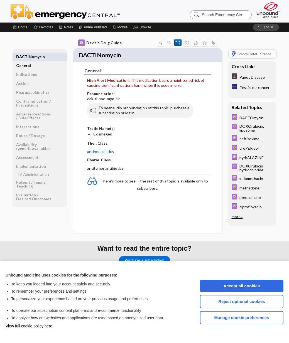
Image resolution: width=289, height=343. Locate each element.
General (23, 56)
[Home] (20, 27)
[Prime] (93, 27)
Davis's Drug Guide (100, 43)
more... (237, 216)
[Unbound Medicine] (268, 10)
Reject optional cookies (241, 301)
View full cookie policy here (29, 326)
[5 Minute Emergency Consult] (252, 77)
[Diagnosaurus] (252, 87)
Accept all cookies (242, 285)
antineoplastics (100, 152)
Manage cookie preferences (241, 317)
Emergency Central (79, 11)
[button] (143, 27)
